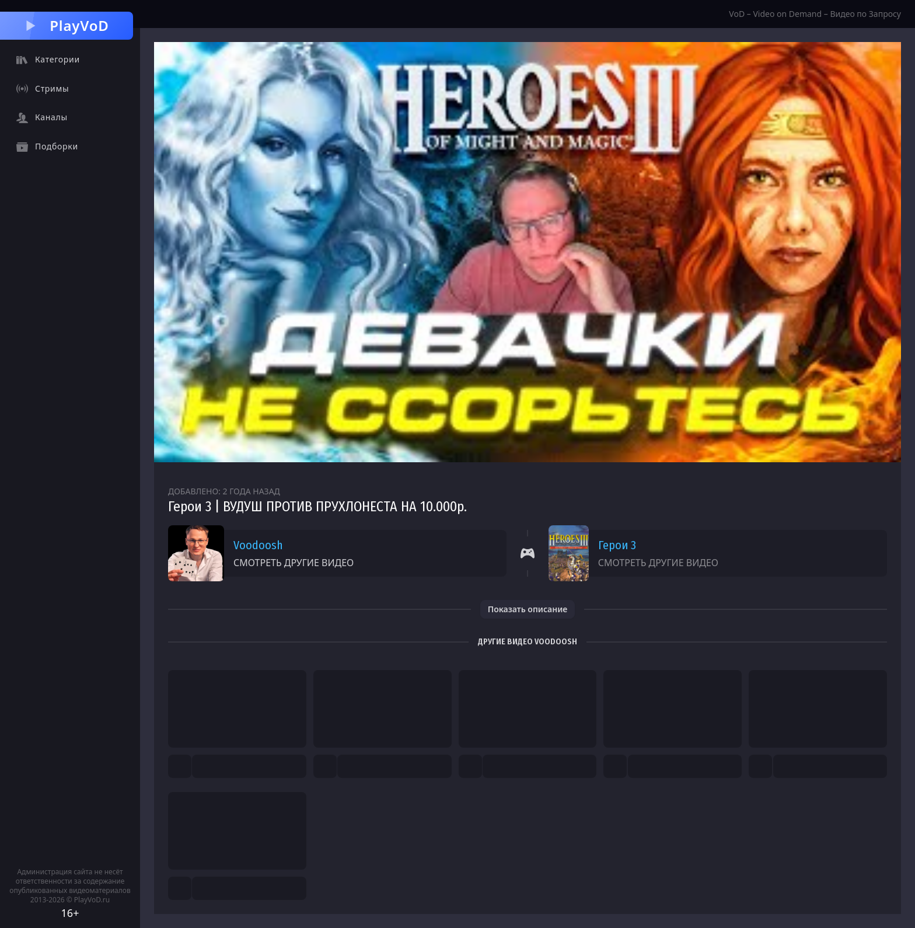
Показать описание (528, 609)
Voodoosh (258, 545)
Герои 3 (617, 545)
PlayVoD (66, 25)
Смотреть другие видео (293, 562)
